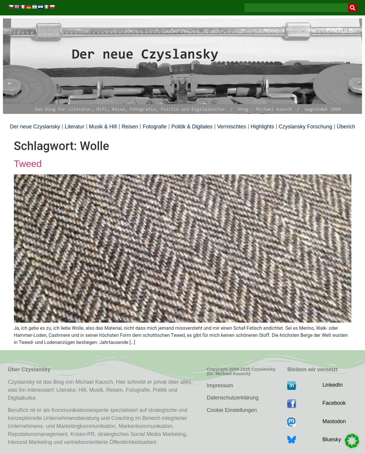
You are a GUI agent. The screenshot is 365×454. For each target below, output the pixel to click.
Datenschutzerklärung (232, 398)
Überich (346, 127)
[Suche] (352, 7)
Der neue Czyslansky (35, 127)
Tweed (28, 163)
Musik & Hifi (103, 127)
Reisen (130, 127)
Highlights (262, 127)
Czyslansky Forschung (305, 127)
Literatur (74, 127)
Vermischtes (231, 127)
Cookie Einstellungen (232, 410)
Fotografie (155, 127)
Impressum (220, 385)
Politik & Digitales (192, 127)
